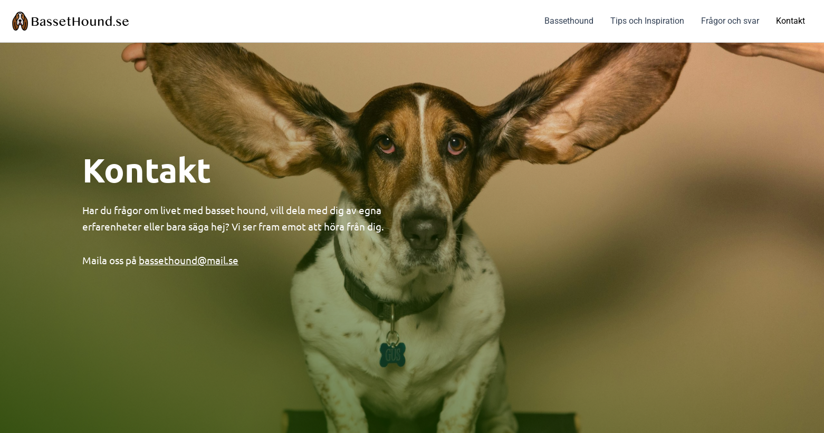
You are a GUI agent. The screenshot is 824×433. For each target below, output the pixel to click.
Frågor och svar (730, 21)
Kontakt (790, 21)
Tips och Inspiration (647, 21)
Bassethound (568, 21)
